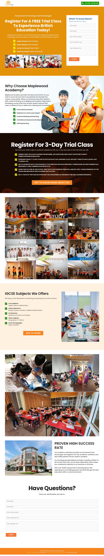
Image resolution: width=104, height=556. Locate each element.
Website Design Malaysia (33, 553)
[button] (90, 3)
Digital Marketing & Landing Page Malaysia (56, 553)
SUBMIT (74, 60)
